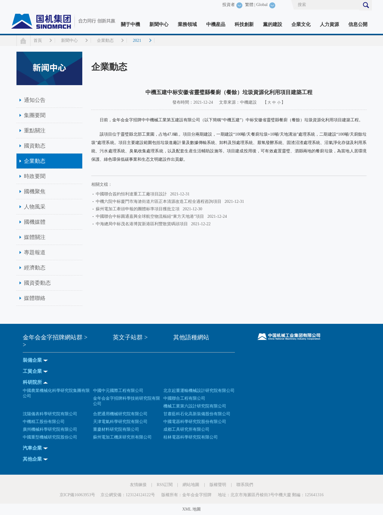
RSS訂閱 (165, 484)
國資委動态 (37, 283)
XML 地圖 (191, 509)
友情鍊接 (138, 484)
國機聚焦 (34, 191)
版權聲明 (217, 484)
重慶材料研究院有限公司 (116, 429)
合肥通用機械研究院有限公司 (120, 414)
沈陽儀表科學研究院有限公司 (50, 414)
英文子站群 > (130, 337)
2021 (137, 40)
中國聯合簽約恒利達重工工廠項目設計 (132, 194)
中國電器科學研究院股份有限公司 (194, 421)
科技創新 (244, 24)
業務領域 (187, 24)
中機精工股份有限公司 (44, 421)
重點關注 (34, 131)
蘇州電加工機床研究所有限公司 (122, 437)
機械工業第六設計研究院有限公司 (194, 406)
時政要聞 (34, 176)
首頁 (38, 40)
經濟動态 (34, 268)
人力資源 (329, 24)
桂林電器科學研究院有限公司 (190, 437)
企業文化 (301, 24)
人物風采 (34, 207)
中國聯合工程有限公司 (184, 398)
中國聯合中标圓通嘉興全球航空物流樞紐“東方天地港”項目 (151, 216)
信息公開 (357, 24)
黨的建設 (272, 24)
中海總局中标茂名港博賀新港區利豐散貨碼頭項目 (143, 224)
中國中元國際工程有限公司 (118, 390)
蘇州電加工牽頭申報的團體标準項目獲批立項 (139, 209)
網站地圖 (191, 484)
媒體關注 (34, 237)
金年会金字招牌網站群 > (55, 337)
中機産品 (215, 24)
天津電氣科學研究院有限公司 (120, 421)
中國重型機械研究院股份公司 (50, 437)
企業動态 (105, 40)
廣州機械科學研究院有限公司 (50, 429)
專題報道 (34, 252)
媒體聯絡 (34, 298)
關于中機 (130, 24)
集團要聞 (34, 115)
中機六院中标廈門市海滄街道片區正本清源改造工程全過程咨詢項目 (160, 201)
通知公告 (34, 100)
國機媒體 (34, 222)
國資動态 (34, 146)
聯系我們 (244, 484)
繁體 (249, 4)
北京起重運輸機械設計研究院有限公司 (199, 390)
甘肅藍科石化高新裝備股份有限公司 (196, 414)
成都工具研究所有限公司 (186, 429)
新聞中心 (158, 24)
